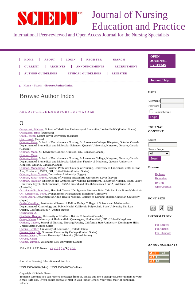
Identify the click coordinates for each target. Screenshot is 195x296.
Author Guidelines (40, 73)
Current (31, 66)
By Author (161, 178)
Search (118, 59)
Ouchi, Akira (27, 196)
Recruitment (126, 66)
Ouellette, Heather (30, 216)
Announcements (90, 66)
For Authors (162, 228)
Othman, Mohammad (32, 167)
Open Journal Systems (158, 61)
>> (74, 248)
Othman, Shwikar (30, 180)
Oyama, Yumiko (29, 241)
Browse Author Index (59, 85)
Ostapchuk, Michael (32, 129)
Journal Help (159, 80)
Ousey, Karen (28, 219)
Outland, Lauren (29, 222)
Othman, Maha (28, 142)
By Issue (160, 174)
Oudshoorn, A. (28, 212)
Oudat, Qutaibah (29, 203)
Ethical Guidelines (84, 73)
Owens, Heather (29, 228)
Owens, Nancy (28, 235)
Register (94, 59)
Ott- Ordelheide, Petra (33, 193)
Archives (57, 66)
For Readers (162, 224)
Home (29, 59)
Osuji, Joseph (28, 135)
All (91, 111)
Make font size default (161, 208)
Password (154, 105)
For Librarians (163, 233)
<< (51, 248)
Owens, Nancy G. (30, 232)
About (49, 59)
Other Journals (163, 186)
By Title (159, 182)
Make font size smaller (153, 208)
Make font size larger (170, 208)
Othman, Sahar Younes (33, 174)
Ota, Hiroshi (27, 139)
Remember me (162, 112)
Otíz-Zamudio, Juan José (34, 190)
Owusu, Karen (28, 238)
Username (154, 100)
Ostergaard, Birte (30, 132)
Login (71, 59)
